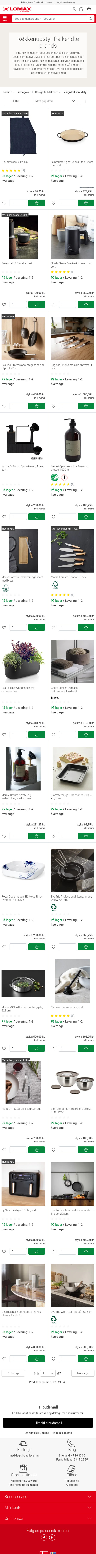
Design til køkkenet (46, 92)
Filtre (16, 101)
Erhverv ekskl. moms (36, 1433)
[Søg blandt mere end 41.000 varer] (49, 18)
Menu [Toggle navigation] (4, 19)
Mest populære (44, 101)
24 (59, 1382)
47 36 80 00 (78, 1455)
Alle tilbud (72, 1485)
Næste (83, 1373)
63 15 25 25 (81, 1459)
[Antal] (18, 203)
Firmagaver (23, 92)
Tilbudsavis (72, 1481)
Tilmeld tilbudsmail (48, 1423)
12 (54, 1382)
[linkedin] (51, 1538)
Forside (7, 92)
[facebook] (44, 1538)
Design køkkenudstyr (75, 92)
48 (64, 1382)
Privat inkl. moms (61, 1433)
